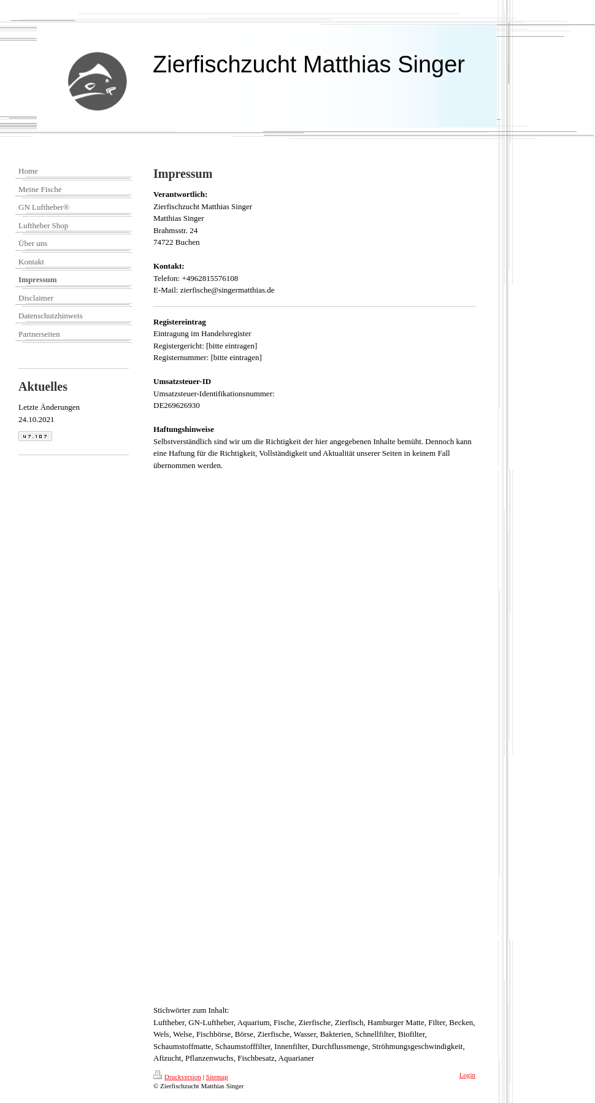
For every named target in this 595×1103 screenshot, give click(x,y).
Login (467, 1074)
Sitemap (217, 1076)
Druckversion (177, 1076)
